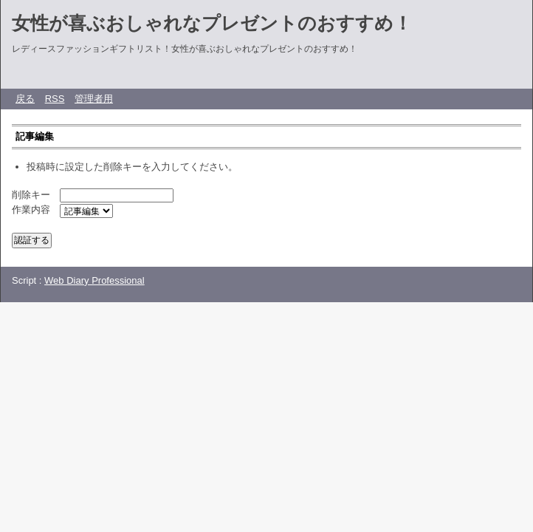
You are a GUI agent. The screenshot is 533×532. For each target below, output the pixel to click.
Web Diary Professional (94, 280)
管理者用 (94, 98)
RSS (55, 98)
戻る (25, 98)
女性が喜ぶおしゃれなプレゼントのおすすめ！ (212, 23)
